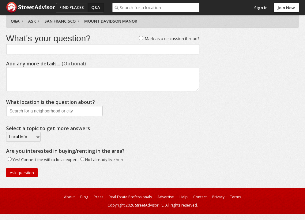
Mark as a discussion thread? (172, 38)
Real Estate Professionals (130, 197)
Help (183, 197)
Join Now (286, 7)
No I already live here (105, 159)
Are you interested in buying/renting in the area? (65, 151)
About (69, 197)
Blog (84, 197)
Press (98, 197)
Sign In (261, 7)
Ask (32, 21)
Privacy (218, 197)
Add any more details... (46, 63)
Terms (235, 197)
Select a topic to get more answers (48, 128)
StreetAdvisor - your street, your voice (30, 7)
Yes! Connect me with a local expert (45, 159)
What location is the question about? (50, 102)
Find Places (71, 7)
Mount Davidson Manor (110, 21)
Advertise (165, 197)
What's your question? (48, 38)
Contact (200, 197)
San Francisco (60, 21)
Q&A (95, 7)
